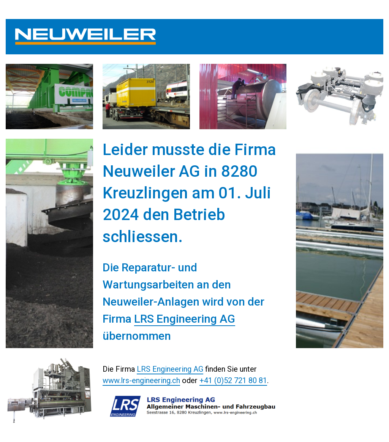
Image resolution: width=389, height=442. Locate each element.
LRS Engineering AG (184, 318)
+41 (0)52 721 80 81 (233, 380)
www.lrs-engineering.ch (141, 380)
